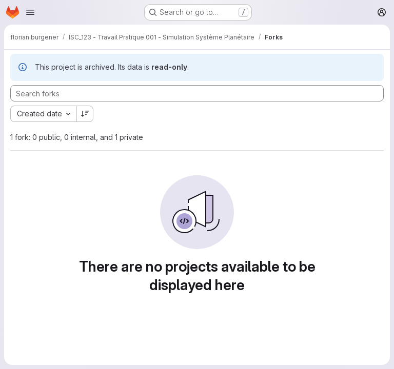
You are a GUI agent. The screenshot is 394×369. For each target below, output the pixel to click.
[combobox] (43, 114)
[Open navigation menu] (30, 12)
